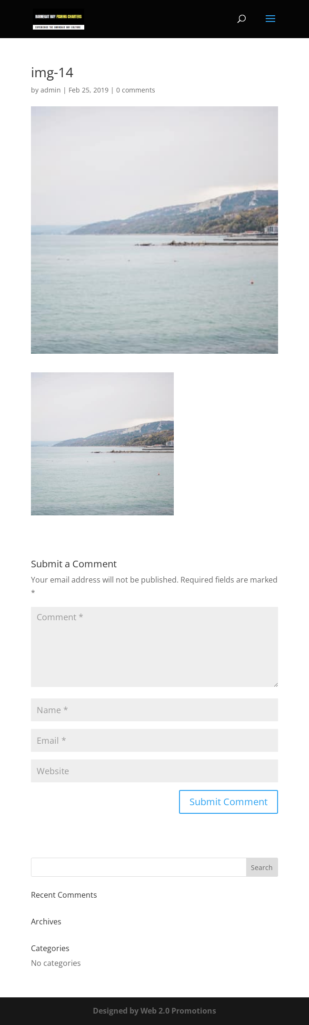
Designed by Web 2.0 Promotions (154, 1010)
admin (50, 89)
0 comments (135, 89)
